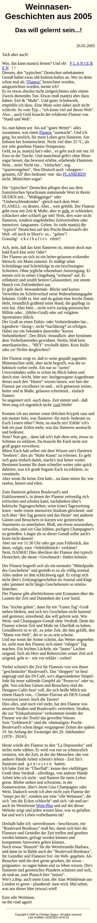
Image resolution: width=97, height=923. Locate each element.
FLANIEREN (74, 174)
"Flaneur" (34, 82)
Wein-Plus (44, 805)
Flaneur (45, 132)
